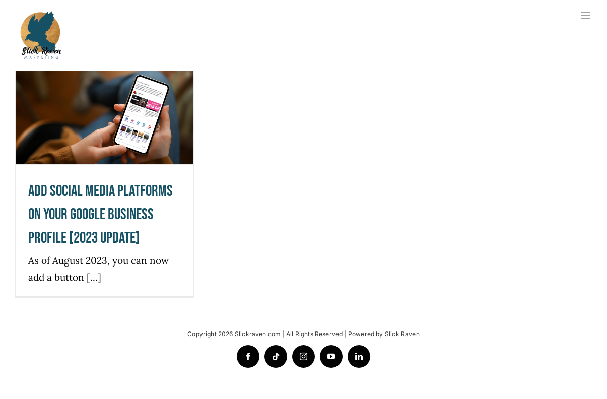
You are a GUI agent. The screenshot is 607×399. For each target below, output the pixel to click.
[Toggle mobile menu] (586, 15)
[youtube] (331, 356)
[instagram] (303, 356)
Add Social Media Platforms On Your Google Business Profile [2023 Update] (100, 214)
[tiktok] (275, 356)
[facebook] (248, 356)
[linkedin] (359, 356)
